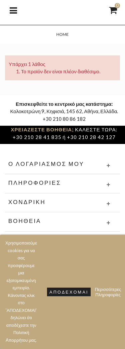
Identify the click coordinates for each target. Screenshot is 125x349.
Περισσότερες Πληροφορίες (108, 292)
